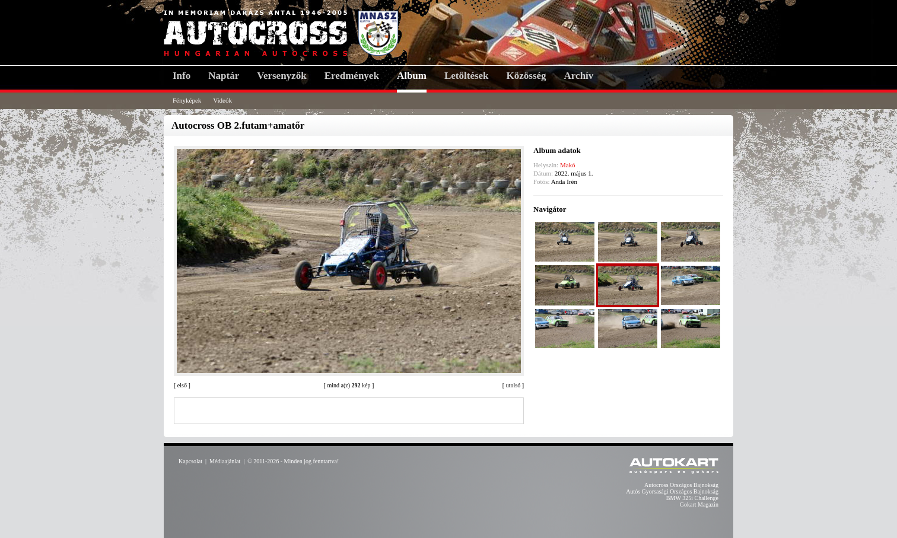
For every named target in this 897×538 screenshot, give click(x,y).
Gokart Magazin (699, 504)
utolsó (513, 385)
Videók (222, 100)
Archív (579, 75)
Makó (567, 164)
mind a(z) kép (348, 385)
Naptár (223, 75)
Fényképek (187, 100)
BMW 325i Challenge (692, 498)
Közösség (526, 75)
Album (412, 75)
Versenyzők (281, 75)
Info (181, 75)
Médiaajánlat (224, 461)
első (182, 385)
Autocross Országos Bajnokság (681, 485)
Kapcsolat (190, 461)
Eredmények (352, 75)
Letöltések (466, 75)
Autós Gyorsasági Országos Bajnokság (672, 491)
